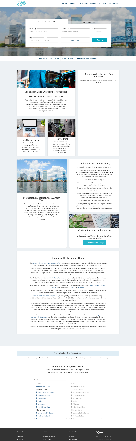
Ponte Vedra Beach (43, 383)
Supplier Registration (22, 430)
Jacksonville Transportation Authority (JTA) (46, 260)
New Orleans (90, 280)
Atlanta (69, 282)
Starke (39, 389)
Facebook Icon (97, 420)
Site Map (71, 424)
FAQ (70, 430)
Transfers (48, 22)
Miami (103, 280)
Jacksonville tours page (94, 239)
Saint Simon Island (43, 395)
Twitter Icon (101, 420)
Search (100, 40)
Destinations (96, 4)
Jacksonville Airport (42, 374)
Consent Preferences (49, 434)
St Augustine (41, 386)
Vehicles (71, 434)
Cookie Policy (47, 430)
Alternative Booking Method (87, 58)
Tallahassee (40, 392)
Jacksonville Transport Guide (49, 58)
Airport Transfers (72, 4)
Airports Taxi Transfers (105, 424)
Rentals (90, 22)
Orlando (97, 280)
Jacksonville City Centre (44, 380)
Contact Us (20, 424)
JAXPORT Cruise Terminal (54, 272)
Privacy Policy (47, 427)
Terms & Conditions (48, 424)
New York (78, 282)
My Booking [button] (113, 4)
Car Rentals (85, 4)
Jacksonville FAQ (68, 58)
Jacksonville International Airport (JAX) (42, 290)
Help (105, 4)
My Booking (20, 427)
